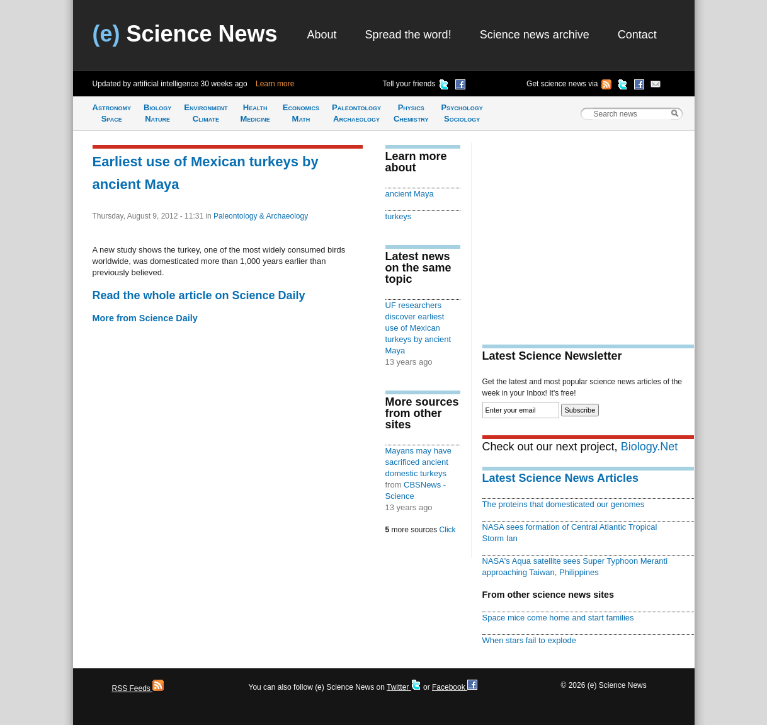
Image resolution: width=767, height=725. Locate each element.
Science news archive (534, 34)
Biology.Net (649, 446)
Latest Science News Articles (560, 478)
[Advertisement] (588, 230)
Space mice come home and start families (558, 617)
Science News (185, 34)
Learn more (275, 83)
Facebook (454, 687)
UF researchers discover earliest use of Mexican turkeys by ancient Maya (418, 327)
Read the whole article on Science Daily (199, 295)
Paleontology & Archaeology (260, 216)
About (322, 34)
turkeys (398, 216)
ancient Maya (409, 193)
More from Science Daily (145, 318)
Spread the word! (408, 34)
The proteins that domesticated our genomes (563, 504)
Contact (637, 34)
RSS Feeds (138, 688)
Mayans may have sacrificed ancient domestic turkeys (418, 462)
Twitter (404, 687)
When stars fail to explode (529, 640)
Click (448, 529)
